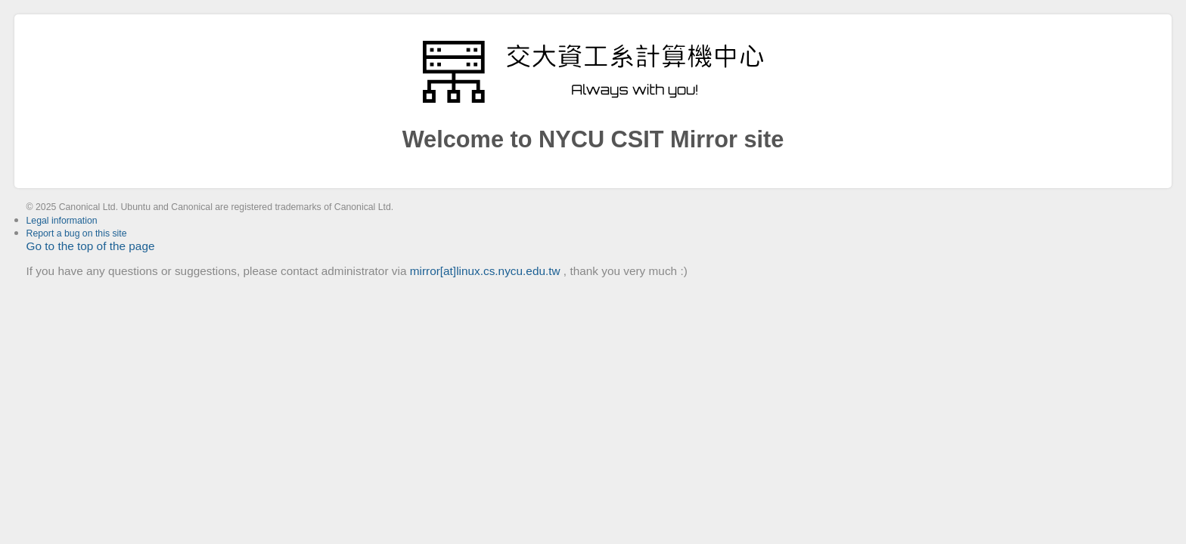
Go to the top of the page (90, 246)
